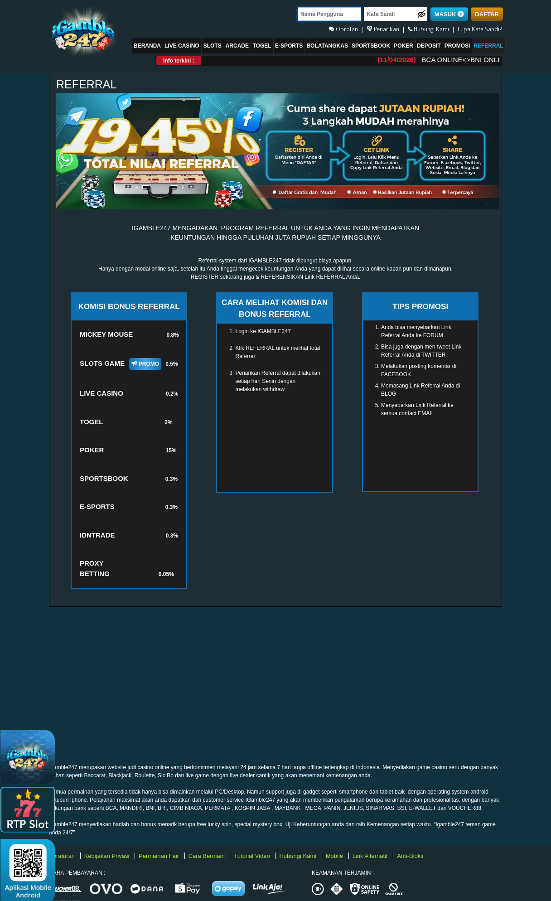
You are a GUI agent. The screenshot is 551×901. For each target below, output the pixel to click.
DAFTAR (486, 14)
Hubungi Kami (298, 856)
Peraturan (63, 856)
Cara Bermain (207, 856)
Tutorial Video (252, 856)
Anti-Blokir (410, 856)
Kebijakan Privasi (107, 856)
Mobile (335, 856)
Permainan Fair (159, 856)
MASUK (449, 14)
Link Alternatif (371, 856)
